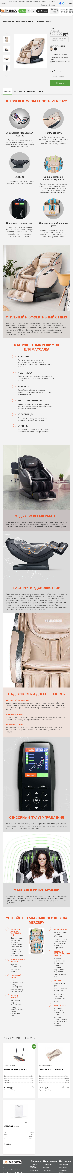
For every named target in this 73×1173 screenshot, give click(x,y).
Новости (44, 5)
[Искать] (28, 11)
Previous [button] (6, 34)
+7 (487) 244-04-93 (66, 10)
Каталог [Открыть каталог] (24, 11)
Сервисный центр (63, 1171)
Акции (44, 2)
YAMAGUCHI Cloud (11, 1126)
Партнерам (63, 1167)
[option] (7, 39)
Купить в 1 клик (59, 76)
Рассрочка (36, 2)
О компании (13, 2)
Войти (69, 3)
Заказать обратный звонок (54, 11)
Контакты (52, 5)
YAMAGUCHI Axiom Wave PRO (51, 1069)
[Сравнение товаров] (33, 11)
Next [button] (6, 76)
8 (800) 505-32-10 (67, 12)
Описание (7, 91)
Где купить (51, 2)
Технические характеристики (24, 91)
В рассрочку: (10, 1089)
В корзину (59, 82)
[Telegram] (63, 3)
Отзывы (41, 91)
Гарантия (33, 1167)
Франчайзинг (63, 1164)
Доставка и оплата (25, 2)
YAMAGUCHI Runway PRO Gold (16, 1069)
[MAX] (60, 3)
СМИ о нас (46, 1170)
